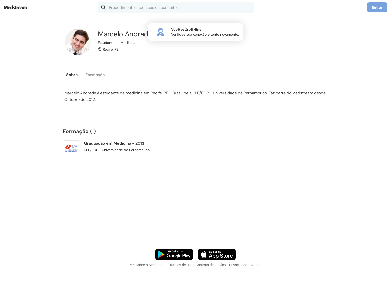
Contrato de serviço (211, 265)
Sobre (72, 74)
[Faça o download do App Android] (174, 254)
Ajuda (254, 265)
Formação (95, 74)
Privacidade (238, 265)
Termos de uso (181, 265)
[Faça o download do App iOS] (217, 254)
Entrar (377, 7)
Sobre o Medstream (151, 265)
